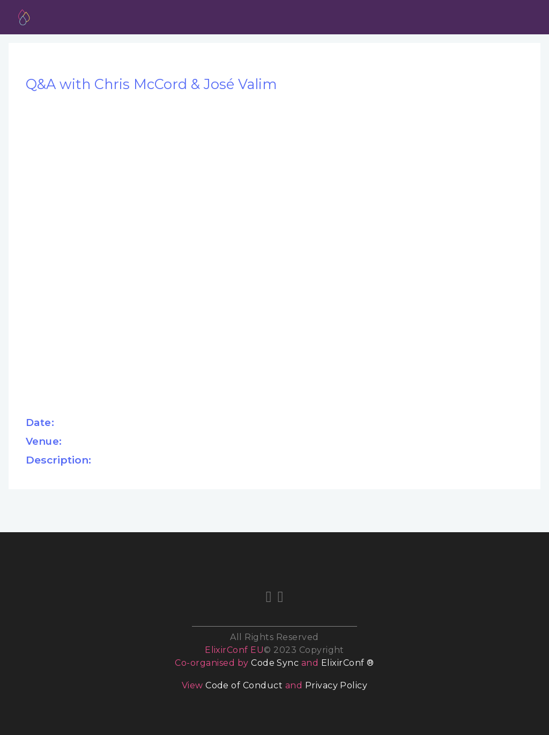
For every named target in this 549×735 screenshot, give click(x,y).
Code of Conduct (244, 685)
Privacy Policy (336, 685)
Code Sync (275, 663)
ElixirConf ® (347, 663)
